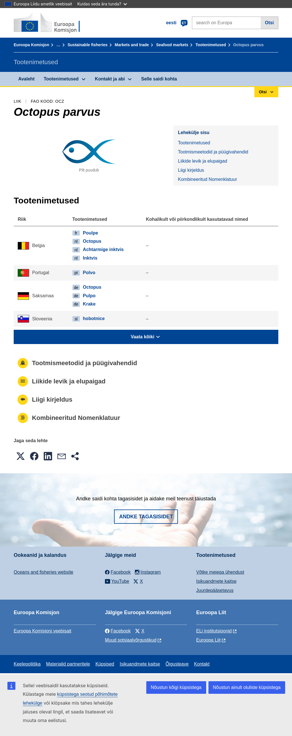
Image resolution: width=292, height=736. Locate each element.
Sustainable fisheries (88, 45)
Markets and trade (132, 45)
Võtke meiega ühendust (220, 572)
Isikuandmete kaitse (216, 581)
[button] (20, 456)
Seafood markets (172, 45)
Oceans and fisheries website (43, 572)
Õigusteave (176, 664)
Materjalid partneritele (68, 664)
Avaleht (26, 78)
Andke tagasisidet (146, 516)
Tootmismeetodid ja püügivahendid (213, 151)
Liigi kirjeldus (191, 170)
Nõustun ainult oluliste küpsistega (247, 687)
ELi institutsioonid (214, 630)
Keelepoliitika (27, 664)
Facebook (118, 630)
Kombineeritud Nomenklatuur (207, 179)
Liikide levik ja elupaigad (202, 161)
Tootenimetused (211, 45)
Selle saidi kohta (159, 78)
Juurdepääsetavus (215, 590)
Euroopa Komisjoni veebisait (42, 630)
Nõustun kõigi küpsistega (176, 687)
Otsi (269, 22)
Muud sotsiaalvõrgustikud (131, 640)
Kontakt (202, 664)
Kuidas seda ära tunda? (102, 3)
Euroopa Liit (208, 640)
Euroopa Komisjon (31, 45)
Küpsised (105, 664)
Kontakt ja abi (110, 78)
